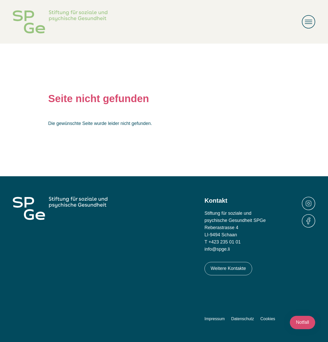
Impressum (214, 319)
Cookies (267, 319)
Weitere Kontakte (228, 268)
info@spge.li (217, 249)
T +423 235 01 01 (222, 242)
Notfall (302, 322)
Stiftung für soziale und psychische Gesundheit (60, 21)
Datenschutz (242, 319)
